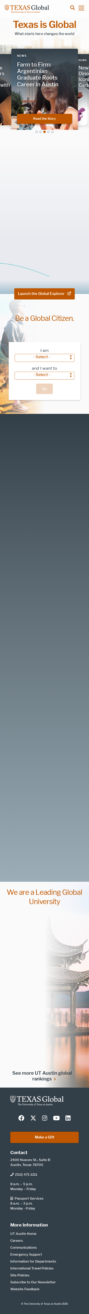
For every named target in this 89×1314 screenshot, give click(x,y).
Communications (23, 1247)
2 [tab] (40, 132)
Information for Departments (33, 1261)
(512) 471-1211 (23, 1174)
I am (44, 350)
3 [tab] (44, 132)
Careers (16, 1241)
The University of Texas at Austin (42, 1303)
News (22, 55)
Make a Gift (44, 1137)
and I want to (44, 368)
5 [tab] (52, 132)
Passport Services (27, 1198)
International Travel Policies (32, 1268)
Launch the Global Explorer (44, 294)
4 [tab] (48, 132)
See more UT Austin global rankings (42, 1076)
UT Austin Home (23, 1234)
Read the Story (52, 119)
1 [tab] (36, 132)
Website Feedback (25, 1289)
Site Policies (19, 1275)
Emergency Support (26, 1254)
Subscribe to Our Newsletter (33, 1282)
